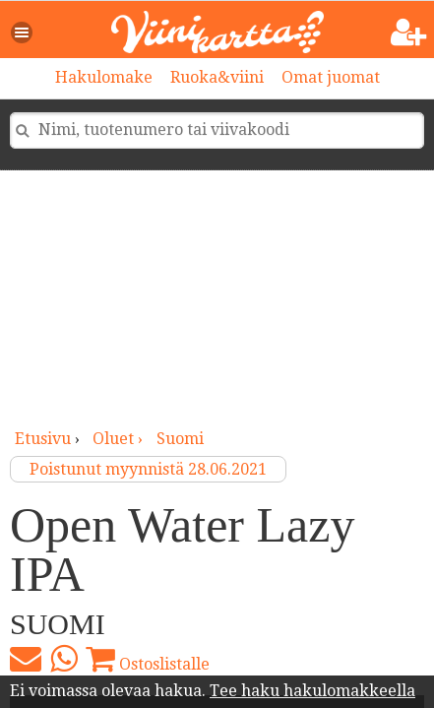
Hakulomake (104, 77)
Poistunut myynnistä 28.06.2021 (148, 469)
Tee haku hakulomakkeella (312, 690)
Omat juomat (330, 77)
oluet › (120, 438)
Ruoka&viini (217, 77)
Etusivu (43, 438)
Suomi (180, 438)
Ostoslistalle (148, 659)
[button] (22, 32)
